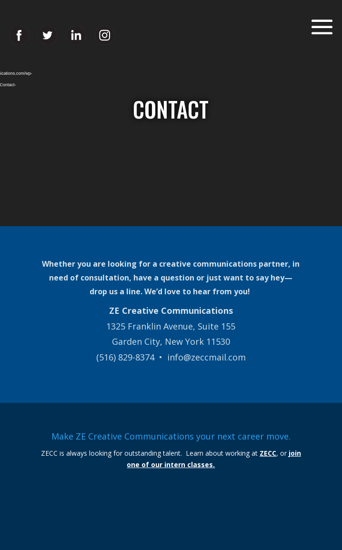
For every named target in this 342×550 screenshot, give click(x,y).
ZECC (268, 453)
